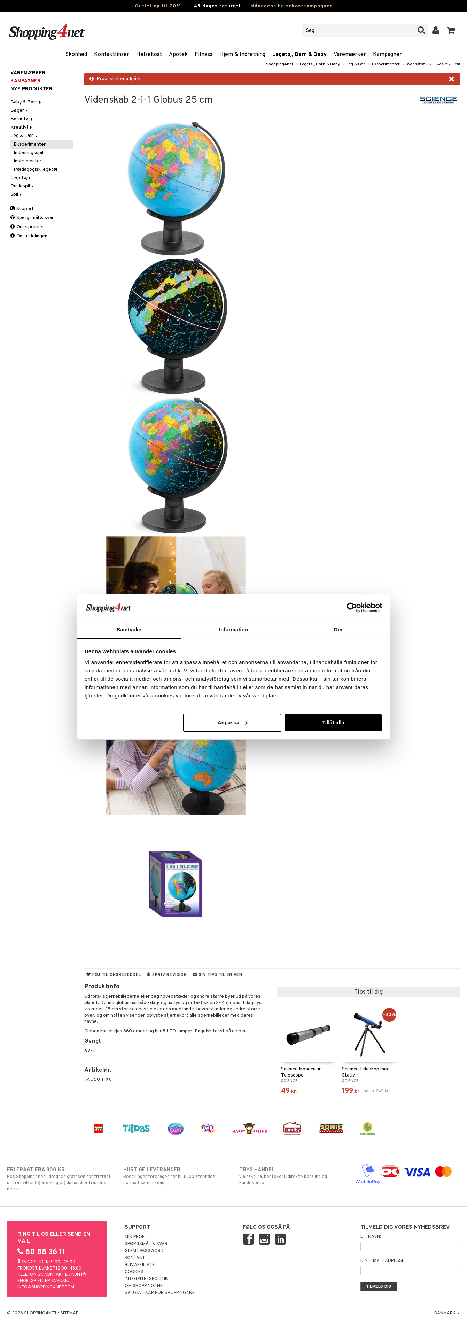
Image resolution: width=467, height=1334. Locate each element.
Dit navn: (370, 1237)
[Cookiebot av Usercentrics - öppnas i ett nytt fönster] (351, 607)
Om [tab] (338, 629)
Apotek (178, 54)
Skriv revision (167, 975)
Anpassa (233, 722)
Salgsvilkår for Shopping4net (161, 1293)
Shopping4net (279, 64)
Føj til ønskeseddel (113, 975)
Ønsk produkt (27, 227)
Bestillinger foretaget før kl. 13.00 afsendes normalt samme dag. (175, 1176)
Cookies (134, 1272)
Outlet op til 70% (158, 6)
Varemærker (350, 54)
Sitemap (69, 1313)
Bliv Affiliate (140, 1265)
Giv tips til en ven (217, 975)
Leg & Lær (356, 64)
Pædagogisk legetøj (35, 169)
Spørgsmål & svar (32, 218)
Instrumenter (27, 161)
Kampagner (387, 54)
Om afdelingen (28, 236)
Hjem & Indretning (242, 54)
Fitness (203, 54)
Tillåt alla (333, 722)
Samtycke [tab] (129, 629)
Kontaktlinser (111, 54)
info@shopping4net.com (45, 1287)
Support (22, 209)
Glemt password (144, 1251)
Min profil (136, 1237)
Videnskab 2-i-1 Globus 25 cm (433, 64)
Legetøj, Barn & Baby (299, 54)
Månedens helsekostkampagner (291, 6)
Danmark (447, 1313)
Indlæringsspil (28, 153)
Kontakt (135, 1258)
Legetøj (21, 178)
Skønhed (76, 54)
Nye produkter (31, 89)
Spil (16, 195)
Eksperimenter (386, 64)
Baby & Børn (26, 102)
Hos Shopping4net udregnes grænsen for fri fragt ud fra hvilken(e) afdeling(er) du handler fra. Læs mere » (59, 1179)
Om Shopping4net (145, 1286)
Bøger (19, 111)
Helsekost (149, 54)
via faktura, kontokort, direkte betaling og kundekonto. (291, 1176)
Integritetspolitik (146, 1279)
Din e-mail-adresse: (382, 1261)
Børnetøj (22, 119)
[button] (451, 30)
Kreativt (21, 127)
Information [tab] (233, 629)
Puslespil (22, 186)
